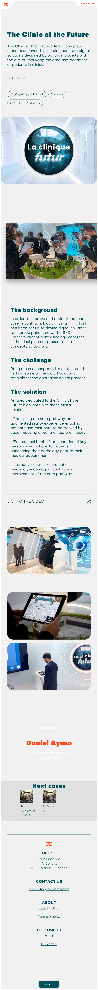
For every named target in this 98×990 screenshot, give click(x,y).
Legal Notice (49, 908)
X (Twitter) (49, 944)
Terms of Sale (49, 917)
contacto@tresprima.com (49, 889)
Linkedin (49, 936)
